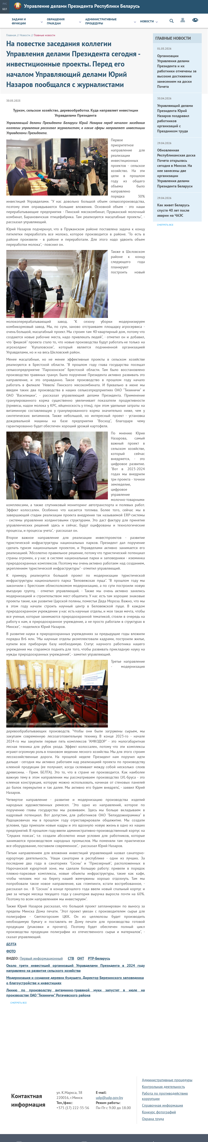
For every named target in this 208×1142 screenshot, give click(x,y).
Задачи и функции (19, 21)
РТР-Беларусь (99, 958)
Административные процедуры (101, 21)
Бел (4, 9)
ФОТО (11, 951)
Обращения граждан (56, 21)
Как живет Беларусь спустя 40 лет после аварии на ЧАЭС (173, 210)
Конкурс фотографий (159, 1112)
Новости (147, 21)
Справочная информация (162, 1105)
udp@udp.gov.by (109, 1097)
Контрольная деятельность (163, 1086)
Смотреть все (165, 224)
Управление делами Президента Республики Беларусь (77, 6)
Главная (11, 35)
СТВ (71, 958)
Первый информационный (41, 958)
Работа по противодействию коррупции (165, 1096)
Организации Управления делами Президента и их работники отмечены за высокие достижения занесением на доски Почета (176, 71)
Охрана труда (153, 1118)
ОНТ (80, 958)
